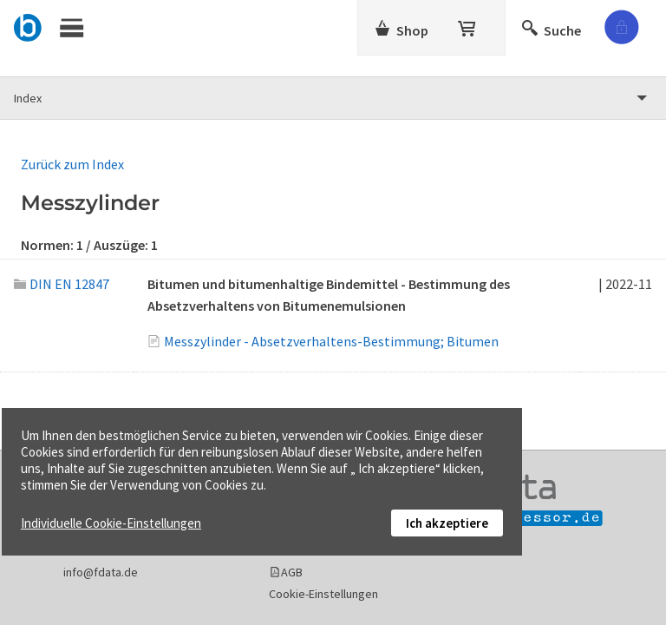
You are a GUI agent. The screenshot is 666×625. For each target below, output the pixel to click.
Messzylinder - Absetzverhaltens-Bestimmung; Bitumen (331, 341)
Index (28, 98)
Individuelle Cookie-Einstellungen (111, 523)
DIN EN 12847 (61, 284)
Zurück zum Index (72, 164)
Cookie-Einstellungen (323, 594)
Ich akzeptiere (447, 523)
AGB (292, 572)
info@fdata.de (100, 572)
